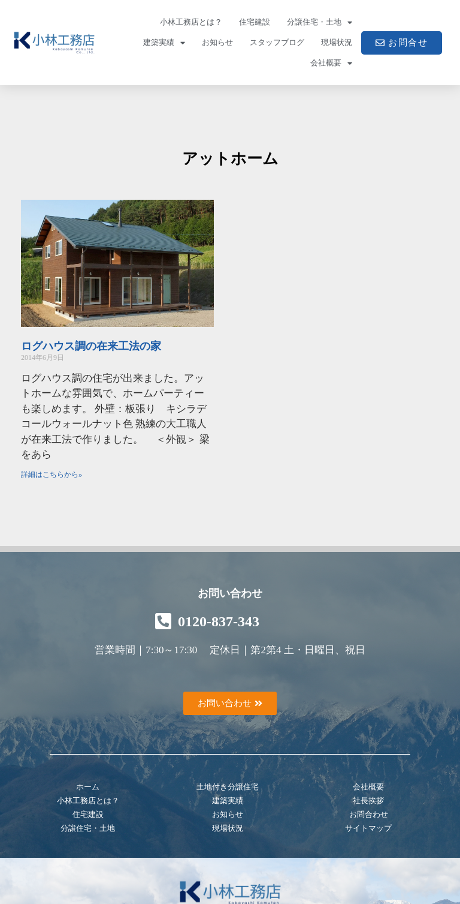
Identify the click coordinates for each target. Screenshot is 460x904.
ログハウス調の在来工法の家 (91, 346)
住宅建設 (254, 21)
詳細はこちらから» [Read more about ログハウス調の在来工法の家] (51, 474)
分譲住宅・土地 (319, 22)
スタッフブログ (277, 42)
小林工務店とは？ (191, 21)
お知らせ (217, 42)
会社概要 (331, 63)
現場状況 (336, 42)
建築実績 (164, 43)
